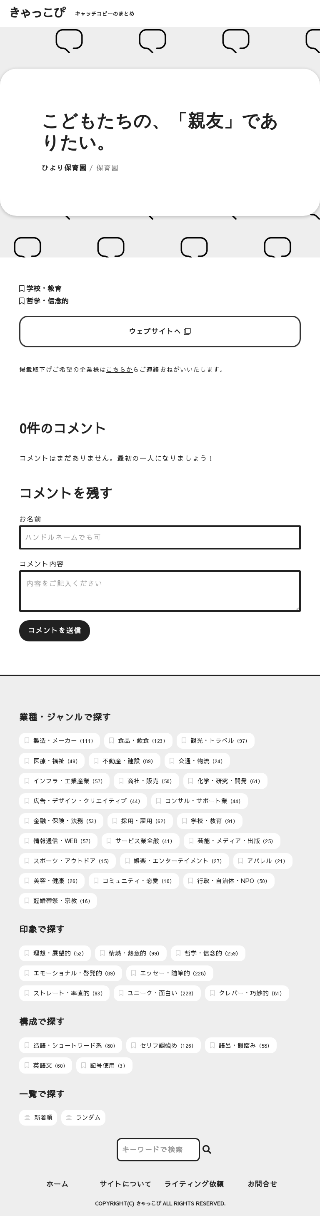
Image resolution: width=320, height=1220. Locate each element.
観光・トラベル (216, 741)
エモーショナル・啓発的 (71, 976)
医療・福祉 (52, 761)
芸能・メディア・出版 (232, 842)
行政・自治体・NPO (229, 882)
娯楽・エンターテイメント (175, 862)
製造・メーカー (60, 741)
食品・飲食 (138, 741)
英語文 (46, 1068)
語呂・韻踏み (241, 1048)
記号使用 (104, 1068)
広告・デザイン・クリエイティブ (84, 801)
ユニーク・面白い (157, 996)
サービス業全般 (141, 842)
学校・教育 (40, 288)
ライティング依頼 (194, 1187)
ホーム (57, 1187)
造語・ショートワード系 (71, 1048)
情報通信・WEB (59, 842)
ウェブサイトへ (160, 331)
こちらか (119, 369)
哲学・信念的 (44, 301)
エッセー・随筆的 (170, 976)
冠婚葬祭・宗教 (59, 903)
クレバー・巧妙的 (247, 996)
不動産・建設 (125, 761)
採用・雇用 (140, 822)
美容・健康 (52, 882)
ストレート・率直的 (65, 996)
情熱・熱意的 (131, 955)
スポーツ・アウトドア (68, 862)
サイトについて (126, 1187)
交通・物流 (197, 761)
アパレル (263, 862)
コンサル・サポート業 (199, 801)
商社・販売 (147, 781)
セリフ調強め (163, 1048)
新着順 (39, 1121)
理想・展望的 (56, 955)
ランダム (83, 1121)
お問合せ (263, 1187)
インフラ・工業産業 (65, 781)
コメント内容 (41, 564)
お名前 (30, 519)
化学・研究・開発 (225, 781)
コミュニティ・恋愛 (134, 882)
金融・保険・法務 (62, 822)
